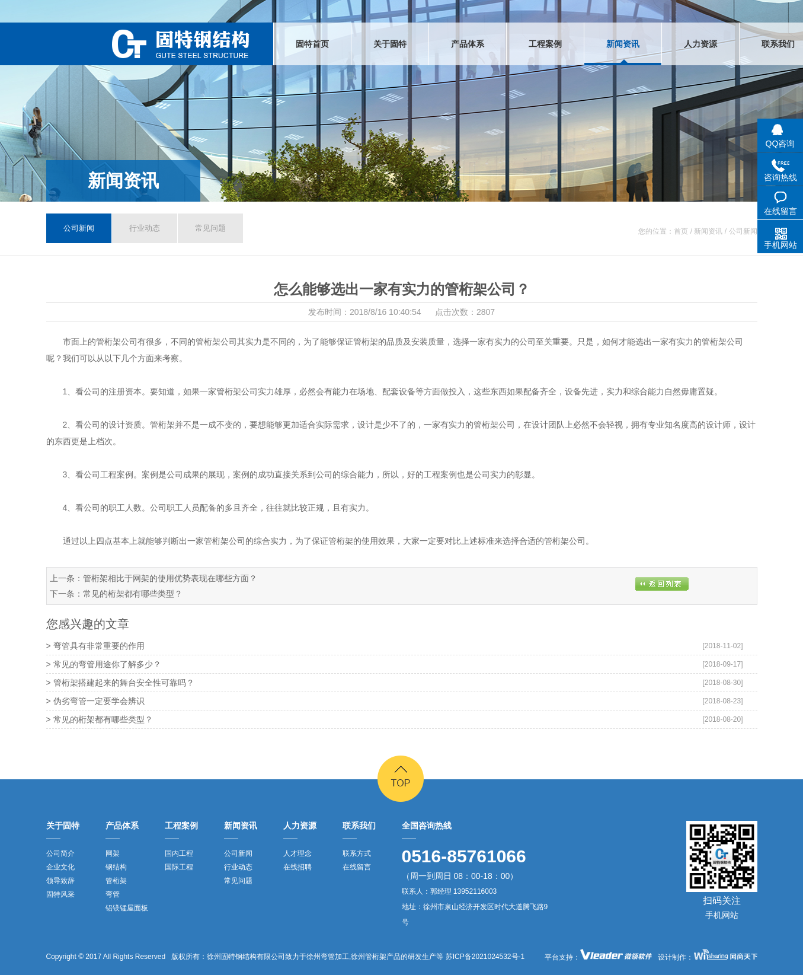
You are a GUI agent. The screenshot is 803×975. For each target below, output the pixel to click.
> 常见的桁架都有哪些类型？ (99, 719)
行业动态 (144, 228)
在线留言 (357, 867)
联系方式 (357, 853)
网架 (112, 853)
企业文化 (60, 867)
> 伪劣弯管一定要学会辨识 (95, 701)
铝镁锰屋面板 (126, 908)
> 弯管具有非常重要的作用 (95, 646)
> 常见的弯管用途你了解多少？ (103, 664)
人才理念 (297, 853)
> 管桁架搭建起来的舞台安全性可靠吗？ (120, 682)
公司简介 (60, 853)
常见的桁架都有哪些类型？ (133, 593)
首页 (681, 231)
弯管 (112, 894)
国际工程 (179, 867)
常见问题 (210, 228)
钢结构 (116, 867)
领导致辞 (60, 881)
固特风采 (60, 894)
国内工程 (179, 853)
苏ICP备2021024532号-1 (483, 956)
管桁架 (116, 881)
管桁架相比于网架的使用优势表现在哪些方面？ (170, 578)
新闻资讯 (123, 180)
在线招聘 (297, 867)
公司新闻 (78, 228)
